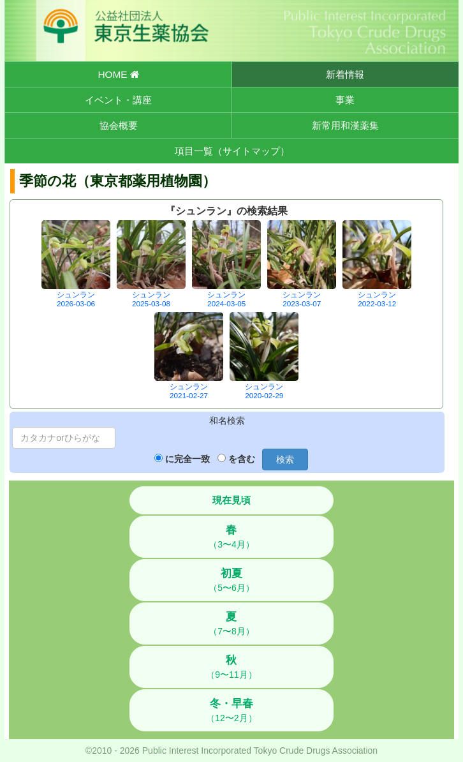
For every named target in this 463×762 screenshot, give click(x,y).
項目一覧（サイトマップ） (232, 151)
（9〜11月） (231, 667)
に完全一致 (187, 459)
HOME (118, 74)
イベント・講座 (118, 99)
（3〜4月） (231, 536)
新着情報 (345, 74)
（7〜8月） (231, 623)
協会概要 (118, 125)
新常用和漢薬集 (345, 125)
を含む (241, 459)
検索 (285, 459)
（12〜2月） (231, 710)
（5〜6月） (231, 580)
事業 (345, 99)
